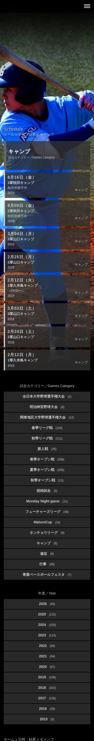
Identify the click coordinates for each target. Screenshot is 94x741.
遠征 (47, 554)
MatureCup (47, 522)
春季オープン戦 (47, 459)
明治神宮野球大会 (47, 407)
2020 (47, 667)
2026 (47, 604)
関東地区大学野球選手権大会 (47, 417)
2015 (47, 719)
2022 (47, 646)
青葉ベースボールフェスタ (47, 575)
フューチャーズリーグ (47, 512)
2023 (47, 635)
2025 (47, 614)
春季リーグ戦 (47, 428)
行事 (47, 564)
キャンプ (47, 543)
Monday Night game (47, 501)
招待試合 (47, 491)
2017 (47, 698)
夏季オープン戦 (47, 470)
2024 (47, 625)
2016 (47, 709)
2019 (47, 677)
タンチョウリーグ (47, 533)
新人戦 (47, 449)
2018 (47, 688)
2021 (47, 656)
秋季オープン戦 (47, 480)
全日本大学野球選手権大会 (47, 396)
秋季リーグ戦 (47, 438)
